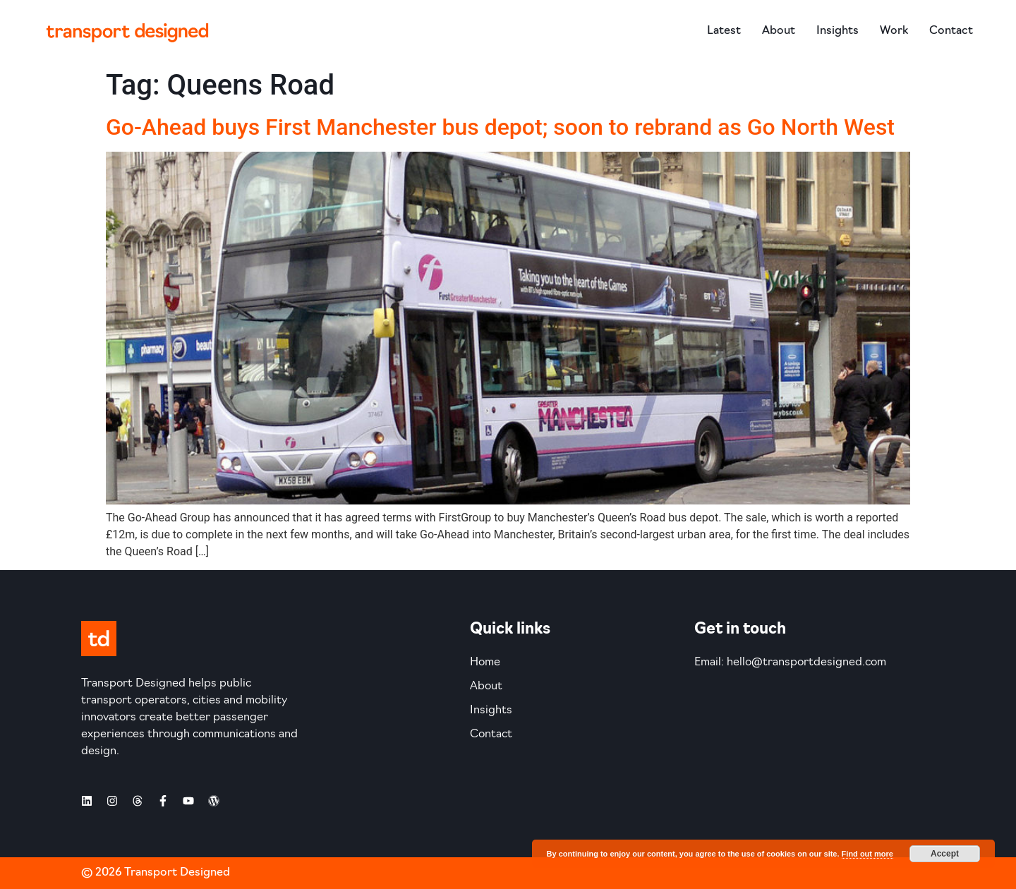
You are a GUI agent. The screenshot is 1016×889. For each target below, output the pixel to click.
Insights (837, 31)
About (778, 31)
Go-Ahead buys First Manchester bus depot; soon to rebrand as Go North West (500, 127)
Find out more (867, 853)
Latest (724, 31)
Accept (945, 854)
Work (894, 31)
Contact (951, 31)
